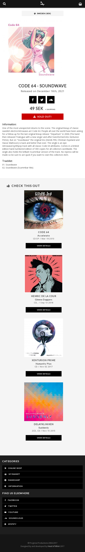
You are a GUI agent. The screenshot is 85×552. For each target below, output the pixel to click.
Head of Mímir (54, 546)
